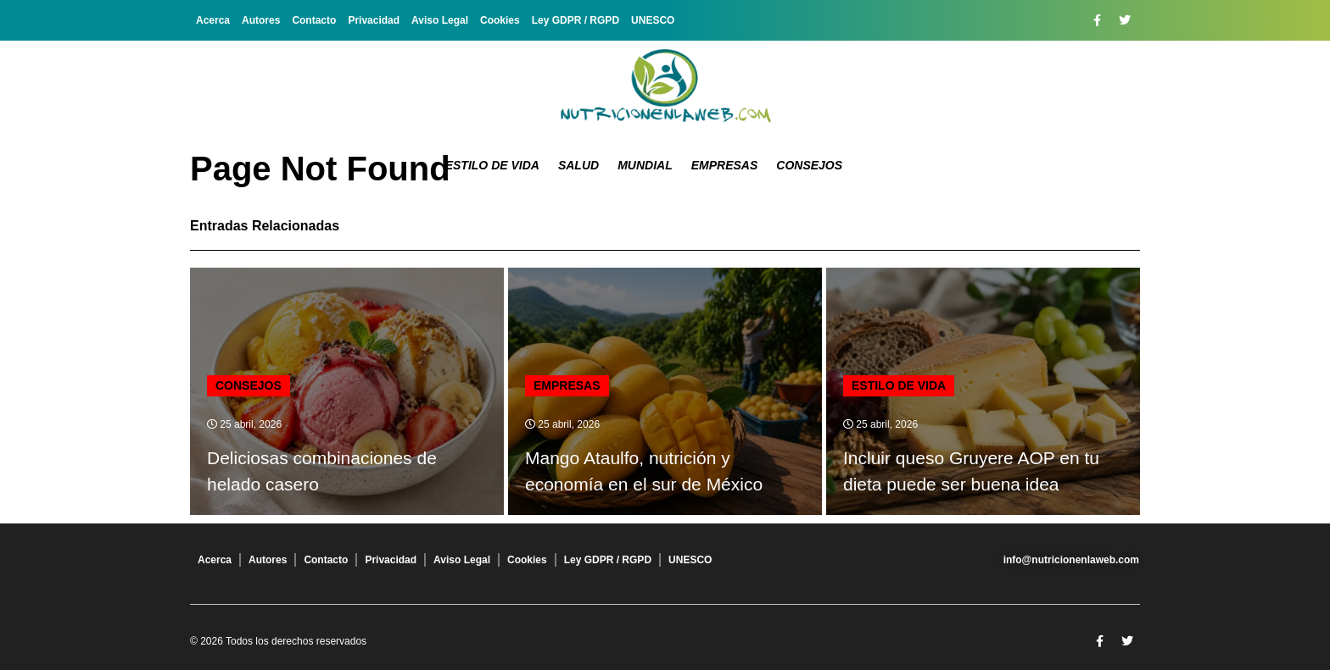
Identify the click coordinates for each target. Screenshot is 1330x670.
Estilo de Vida (492, 165)
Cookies (500, 20)
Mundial (645, 165)
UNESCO (652, 20)
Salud (578, 165)
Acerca (213, 20)
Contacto (314, 20)
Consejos (809, 165)
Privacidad (374, 20)
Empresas (724, 165)
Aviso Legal (439, 20)
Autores (261, 20)
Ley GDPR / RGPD (575, 20)
